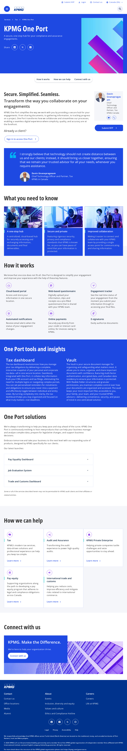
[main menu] (7, 9)
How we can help (62, 79)
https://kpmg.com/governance (75, 749)
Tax (9, 540)
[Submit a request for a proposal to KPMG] (110, 128)
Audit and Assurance (58, 540)
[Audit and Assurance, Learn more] (54, 561)
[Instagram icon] (75, 722)
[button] (109, 118)
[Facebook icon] (60, 722)
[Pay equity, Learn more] (14, 602)
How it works (43, 79)
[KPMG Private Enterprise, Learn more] (93, 561)
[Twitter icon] (67, 722)
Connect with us (82, 79)
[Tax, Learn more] (14, 561)
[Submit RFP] (67, 2)
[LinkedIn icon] (52, 722)
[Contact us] (96, 2)
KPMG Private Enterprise (99, 540)
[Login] (82, 2)
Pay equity (12, 578)
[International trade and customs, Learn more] (54, 602)
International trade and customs (59, 580)
